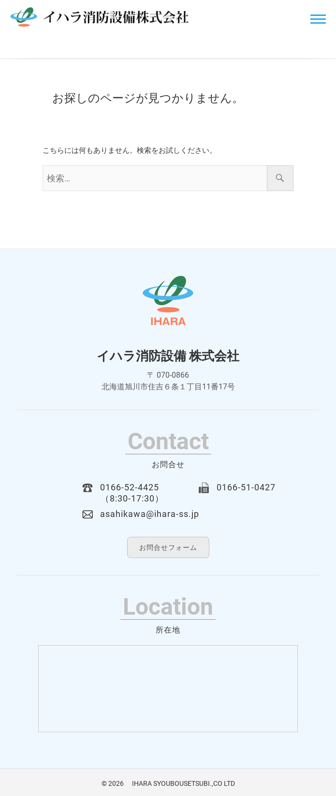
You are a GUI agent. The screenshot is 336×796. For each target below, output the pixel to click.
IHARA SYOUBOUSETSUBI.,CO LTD (180, 783)
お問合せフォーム (168, 547)
